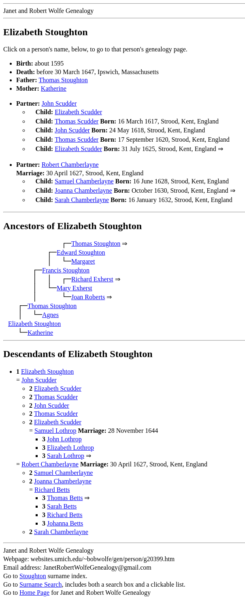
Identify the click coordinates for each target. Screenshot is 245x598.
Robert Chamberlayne (70, 160)
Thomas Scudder (76, 120)
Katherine (53, 88)
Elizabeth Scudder (78, 112)
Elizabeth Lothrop (70, 441)
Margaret (83, 254)
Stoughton (32, 569)
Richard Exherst (92, 272)
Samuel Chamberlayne (84, 177)
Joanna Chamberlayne (83, 185)
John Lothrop (64, 432)
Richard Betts (52, 483)
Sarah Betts (62, 499)
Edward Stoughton (81, 246)
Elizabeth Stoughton (34, 317)
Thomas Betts (65, 491)
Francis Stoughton (65, 263)
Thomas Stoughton (63, 80)
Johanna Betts (65, 516)
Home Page (34, 586)
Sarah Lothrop (65, 449)
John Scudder (59, 103)
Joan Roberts (88, 290)
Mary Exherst (74, 281)
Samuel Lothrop (55, 424)
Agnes (50, 308)
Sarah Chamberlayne (82, 194)
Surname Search (40, 578)
